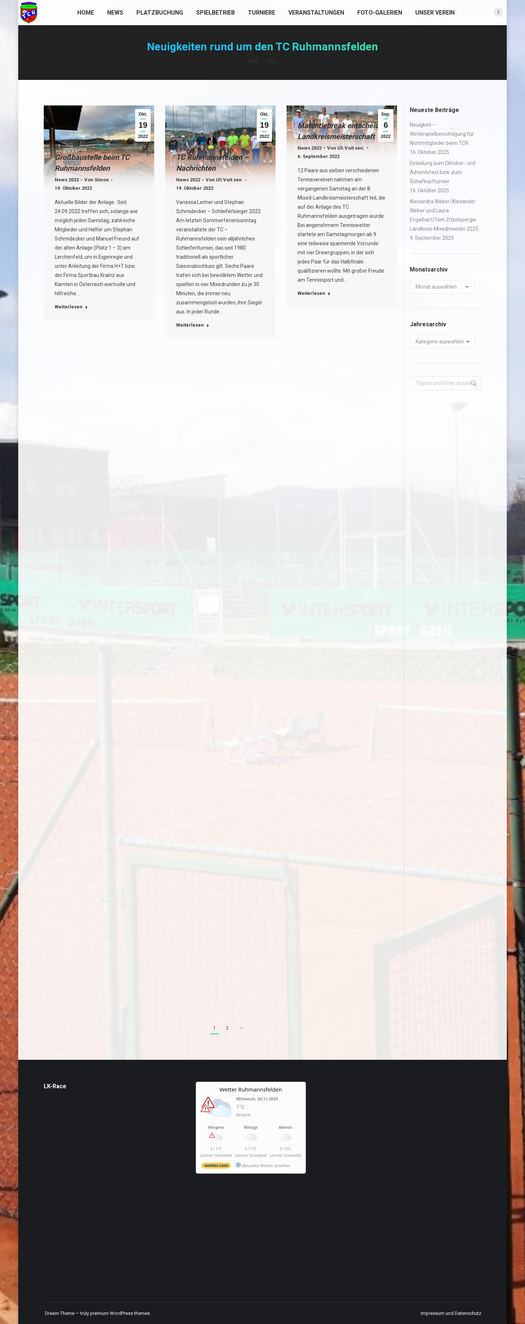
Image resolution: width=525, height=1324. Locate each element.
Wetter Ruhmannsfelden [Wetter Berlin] (250, 1089)
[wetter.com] (216, 1167)
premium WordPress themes (120, 1313)
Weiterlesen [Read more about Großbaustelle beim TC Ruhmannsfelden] (71, 306)
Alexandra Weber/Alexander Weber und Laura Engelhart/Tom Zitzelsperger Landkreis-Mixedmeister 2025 (444, 215)
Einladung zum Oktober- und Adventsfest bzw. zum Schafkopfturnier (442, 172)
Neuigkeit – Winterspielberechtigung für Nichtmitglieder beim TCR (442, 134)
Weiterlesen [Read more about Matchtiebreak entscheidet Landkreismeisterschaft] (314, 293)
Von (96, 179)
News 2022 (67, 179)
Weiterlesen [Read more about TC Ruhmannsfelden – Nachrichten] (192, 325)
